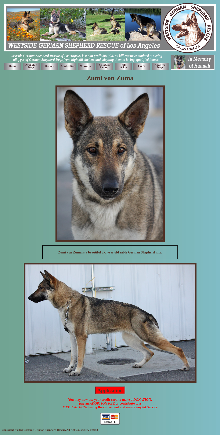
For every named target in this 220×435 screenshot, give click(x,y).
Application (110, 390)
